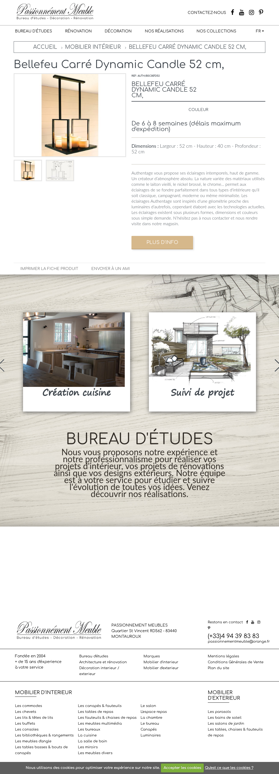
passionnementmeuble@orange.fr (239, 641)
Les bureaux (89, 729)
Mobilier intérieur (93, 47)
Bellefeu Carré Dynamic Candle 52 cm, (187, 47)
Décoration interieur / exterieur (99, 671)
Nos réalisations (164, 31)
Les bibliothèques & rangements (44, 735)
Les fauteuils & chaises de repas (107, 718)
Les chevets (25, 712)
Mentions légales (223, 656)
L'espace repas (154, 712)
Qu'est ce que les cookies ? (229, 768)
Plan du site (218, 668)
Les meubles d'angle (33, 741)
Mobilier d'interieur (161, 662)
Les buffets (25, 723)
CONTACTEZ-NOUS (207, 13)
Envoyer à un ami (110, 269)
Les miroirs (88, 747)
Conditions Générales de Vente (235, 662)
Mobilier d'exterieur (161, 668)
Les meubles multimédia (100, 723)
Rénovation (78, 31)
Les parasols (219, 712)
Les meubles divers (95, 753)
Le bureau (150, 723)
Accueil (45, 47)
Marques (152, 656)
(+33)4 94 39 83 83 (233, 636)
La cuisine (87, 735)
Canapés (149, 729)
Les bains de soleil (225, 718)
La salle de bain (92, 741)
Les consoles (27, 729)
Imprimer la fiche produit (49, 269)
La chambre (151, 718)
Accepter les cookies (182, 768)
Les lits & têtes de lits (34, 718)
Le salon (148, 706)
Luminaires (151, 735)
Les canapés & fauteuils (100, 706)
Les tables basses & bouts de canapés (41, 750)
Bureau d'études (33, 31)
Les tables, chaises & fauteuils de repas (235, 732)
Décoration (118, 31)
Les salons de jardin (226, 723)
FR (258, 31)
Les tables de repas (95, 712)
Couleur (198, 110)
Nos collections (216, 31)
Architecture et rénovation (103, 662)
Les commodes (28, 706)
